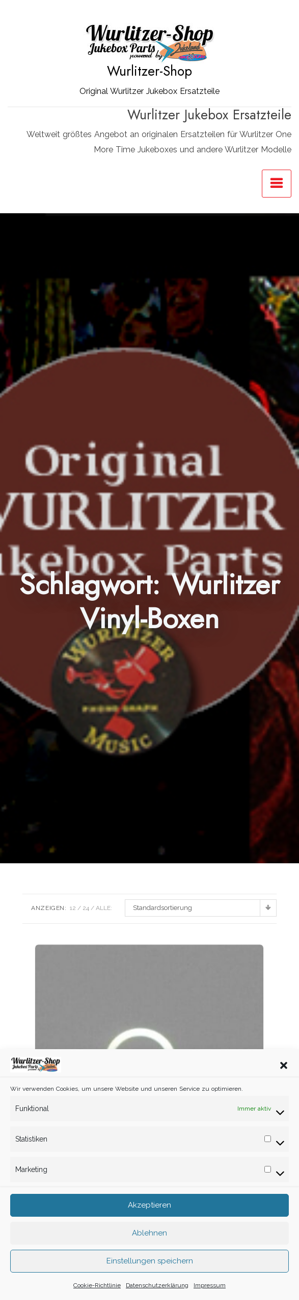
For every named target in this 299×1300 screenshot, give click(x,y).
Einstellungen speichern (149, 1276)
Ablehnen (149, 1248)
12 (73, 908)
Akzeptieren (149, 1220)
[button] (284, 1080)
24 (86, 908)
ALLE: (104, 908)
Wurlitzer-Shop (149, 71)
